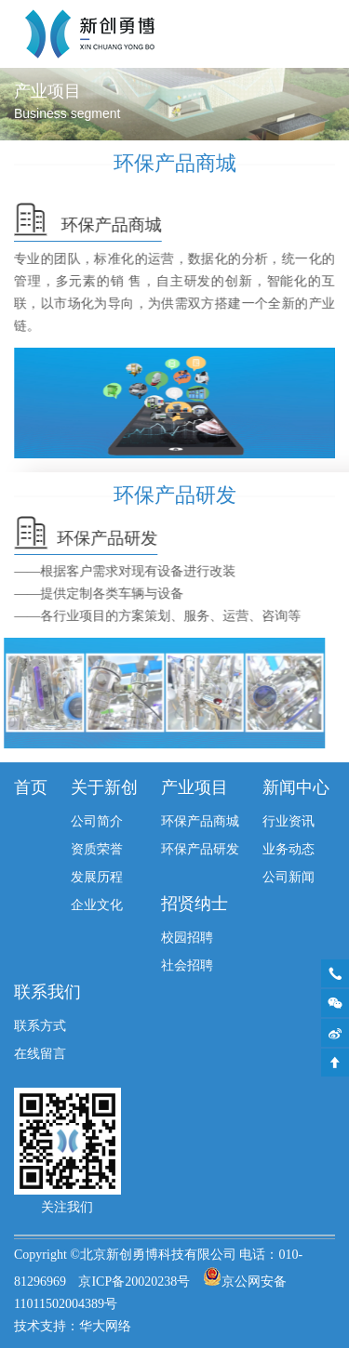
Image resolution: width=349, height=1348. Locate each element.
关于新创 (104, 788)
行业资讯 (288, 822)
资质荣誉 (97, 850)
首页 (30, 788)
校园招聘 (187, 938)
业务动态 (288, 850)
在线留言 (40, 1055)
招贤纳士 (194, 904)
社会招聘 (187, 966)
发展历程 (97, 878)
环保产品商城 (200, 822)
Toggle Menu (326, 33)
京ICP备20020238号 (134, 1282)
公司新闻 (288, 878)
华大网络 (105, 1327)
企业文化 (97, 906)
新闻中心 (295, 788)
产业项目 (194, 788)
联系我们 (47, 993)
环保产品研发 (200, 850)
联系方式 (40, 1027)
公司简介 (97, 822)
